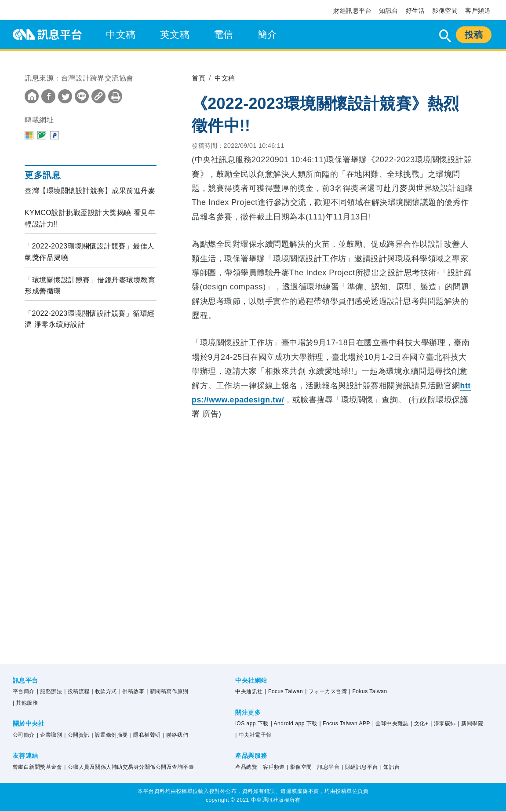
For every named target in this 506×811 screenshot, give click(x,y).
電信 (223, 34)
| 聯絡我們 (175, 735)
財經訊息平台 (352, 10)
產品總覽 (246, 767)
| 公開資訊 (76, 735)
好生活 (415, 10)
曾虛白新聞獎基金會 (37, 767)
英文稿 (175, 34)
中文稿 (121, 34)
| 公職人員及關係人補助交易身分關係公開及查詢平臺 (129, 767)
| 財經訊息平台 (360, 767)
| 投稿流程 (76, 691)
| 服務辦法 (49, 691)
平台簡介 (24, 691)
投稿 (474, 35)
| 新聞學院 (470, 723)
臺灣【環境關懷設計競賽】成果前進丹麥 (90, 190)
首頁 (199, 78)
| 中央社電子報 (253, 735)
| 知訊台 (390, 767)
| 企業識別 (49, 735)
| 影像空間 (299, 767)
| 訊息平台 (326, 767)
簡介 (267, 34)
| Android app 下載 (294, 723)
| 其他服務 (25, 703)
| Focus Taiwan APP (345, 723)
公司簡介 (24, 735)
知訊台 (388, 10)
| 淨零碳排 (442, 723)
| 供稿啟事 (131, 691)
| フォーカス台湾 (326, 691)
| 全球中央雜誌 (390, 723)
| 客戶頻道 (271, 767)
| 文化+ (419, 723)
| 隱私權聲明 (145, 735)
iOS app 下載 (252, 723)
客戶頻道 (478, 10)
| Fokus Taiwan (368, 691)
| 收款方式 (104, 691)
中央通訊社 (249, 691)
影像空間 (445, 10)
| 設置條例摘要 (110, 735)
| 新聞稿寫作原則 (167, 691)
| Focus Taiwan (284, 691)
